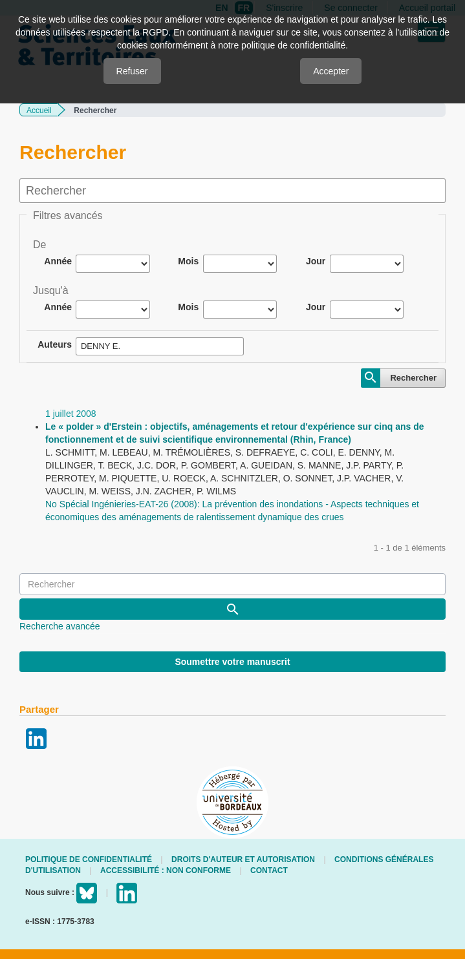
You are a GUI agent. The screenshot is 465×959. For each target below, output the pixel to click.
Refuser (132, 71)
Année (58, 261)
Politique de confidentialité (88, 859)
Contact (269, 870)
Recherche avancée (59, 626)
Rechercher (413, 378)
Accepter (331, 71)
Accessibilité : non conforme (165, 870)
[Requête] (232, 584)
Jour (315, 261)
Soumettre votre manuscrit (232, 662)
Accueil (39, 110)
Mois (188, 261)
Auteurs (55, 344)
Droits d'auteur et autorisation (243, 859)
